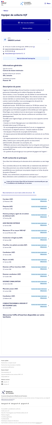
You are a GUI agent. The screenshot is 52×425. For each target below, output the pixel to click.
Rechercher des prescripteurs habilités (10, 365)
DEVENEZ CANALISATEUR (12, 281)
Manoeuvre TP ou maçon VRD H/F (14, 230)
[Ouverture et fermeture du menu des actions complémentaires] (26, 28)
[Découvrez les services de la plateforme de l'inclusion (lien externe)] (7, 392)
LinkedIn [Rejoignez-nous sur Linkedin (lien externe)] (4, 382)
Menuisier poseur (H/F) (10, 289)
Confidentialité (5, 419)
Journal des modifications (7, 367)
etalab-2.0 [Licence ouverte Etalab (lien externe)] (38, 423)
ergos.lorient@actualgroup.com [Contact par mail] (14, 49)
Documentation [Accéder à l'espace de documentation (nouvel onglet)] (5, 372)
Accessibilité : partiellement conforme (10, 409)
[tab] (18, 192)
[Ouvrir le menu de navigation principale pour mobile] (47, 3)
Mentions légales (5, 415)
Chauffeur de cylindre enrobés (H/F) (15, 245)
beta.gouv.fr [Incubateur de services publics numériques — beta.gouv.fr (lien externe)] (5, 404)
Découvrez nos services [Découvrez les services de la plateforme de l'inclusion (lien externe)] (7, 399)
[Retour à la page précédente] (5, 10)
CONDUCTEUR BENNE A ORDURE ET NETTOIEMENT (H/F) (15, 304)
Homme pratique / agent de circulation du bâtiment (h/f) (16, 215)
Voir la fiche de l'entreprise (26, 58)
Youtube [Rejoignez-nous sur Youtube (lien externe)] (4, 384)
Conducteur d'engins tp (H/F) (13, 238)
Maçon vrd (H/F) (8, 260)
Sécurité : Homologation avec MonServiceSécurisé (13, 413)
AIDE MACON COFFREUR (11, 223)
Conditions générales (6, 417)
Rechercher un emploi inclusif (8, 363)
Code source (4, 411)
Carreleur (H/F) (8, 199)
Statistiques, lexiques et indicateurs (10, 421)
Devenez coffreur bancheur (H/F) (14, 267)
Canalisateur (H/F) (9, 252)
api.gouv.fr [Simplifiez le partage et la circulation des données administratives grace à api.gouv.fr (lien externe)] (24, 404)
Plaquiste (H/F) (8, 206)
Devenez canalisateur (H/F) (12, 274)
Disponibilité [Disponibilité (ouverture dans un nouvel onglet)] (4, 376)
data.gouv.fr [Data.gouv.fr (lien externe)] (14, 404)
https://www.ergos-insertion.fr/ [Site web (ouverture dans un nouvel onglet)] (14, 53)
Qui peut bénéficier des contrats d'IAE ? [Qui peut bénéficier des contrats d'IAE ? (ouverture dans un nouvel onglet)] (11, 374)
